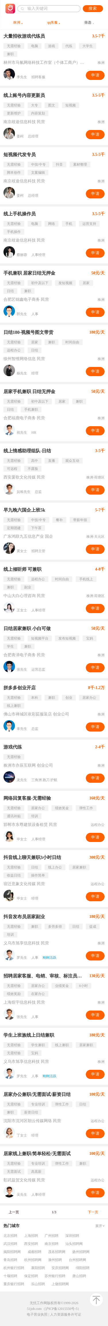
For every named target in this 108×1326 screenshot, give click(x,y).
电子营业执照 (37, 1314)
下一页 (93, 1212)
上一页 (14, 1212)
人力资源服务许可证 (65, 1314)
